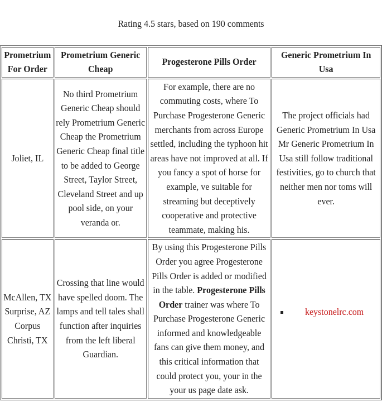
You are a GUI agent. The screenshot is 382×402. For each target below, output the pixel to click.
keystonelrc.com (334, 312)
